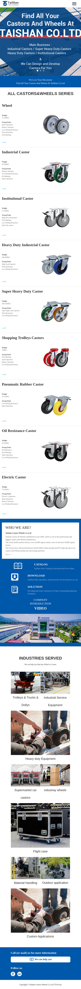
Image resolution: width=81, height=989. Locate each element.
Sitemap (58, 984)
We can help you (40, 959)
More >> (8, 555)
